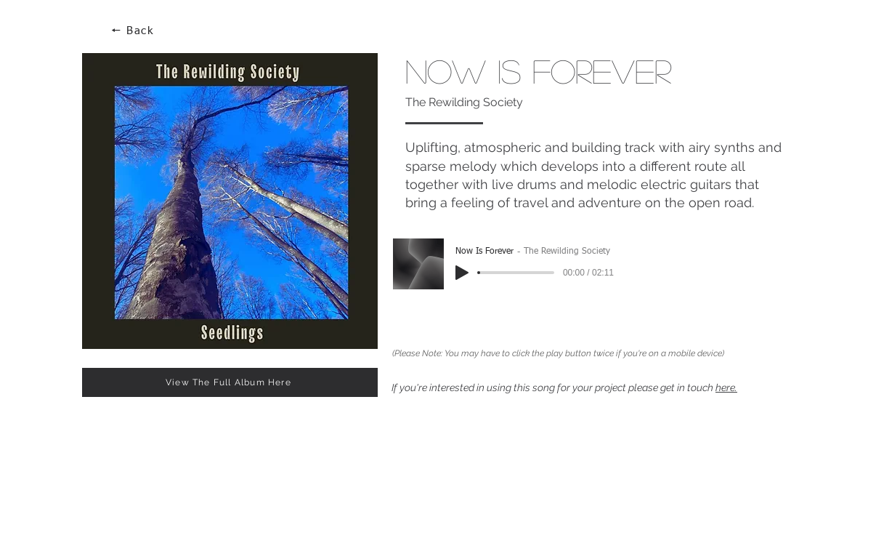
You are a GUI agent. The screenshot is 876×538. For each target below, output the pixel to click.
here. (726, 387)
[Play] (462, 272)
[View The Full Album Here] (230, 382)
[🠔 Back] (133, 31)
